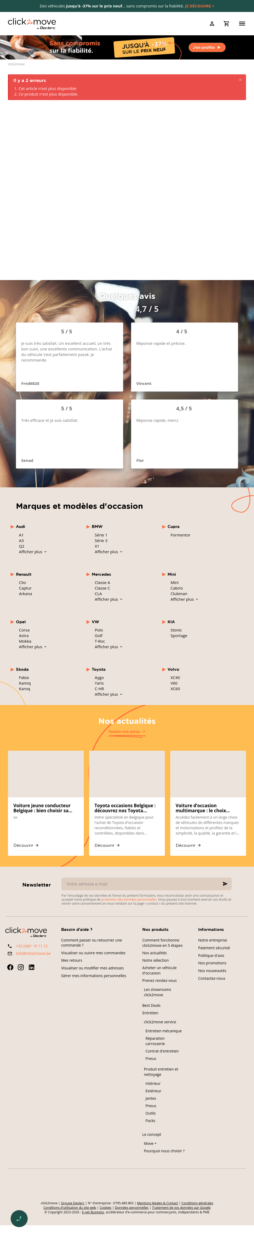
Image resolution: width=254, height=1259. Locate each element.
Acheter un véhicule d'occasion (159, 970)
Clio (22, 582)
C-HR (99, 688)
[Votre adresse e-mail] (146, 884)
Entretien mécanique (163, 1030)
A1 (21, 535)
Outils (150, 1113)
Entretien (150, 1012)
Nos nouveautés (212, 970)
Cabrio (176, 588)
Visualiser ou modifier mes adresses (92, 967)
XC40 (175, 677)
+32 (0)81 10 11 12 (32, 945)
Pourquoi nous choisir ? (164, 1150)
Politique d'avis (211, 955)
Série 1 (101, 535)
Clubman (178, 593)
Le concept (151, 1134)
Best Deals (151, 1005)
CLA (98, 593)
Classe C (102, 588)
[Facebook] (10, 967)
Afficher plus (31, 551)
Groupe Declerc (72, 1203)
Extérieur (153, 1090)
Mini (174, 582)
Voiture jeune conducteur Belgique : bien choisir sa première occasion (41, 808)
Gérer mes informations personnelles (93, 975)
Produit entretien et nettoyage (161, 1072)
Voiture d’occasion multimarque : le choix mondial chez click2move (203, 808)
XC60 (175, 688)
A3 (21, 540)
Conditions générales (197, 1203)
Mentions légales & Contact (157, 1203)
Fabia (24, 677)
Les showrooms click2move (157, 992)
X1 (97, 546)
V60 (173, 683)
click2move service (160, 1021)
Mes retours (71, 960)
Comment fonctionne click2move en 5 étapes (162, 943)
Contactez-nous (211, 978)
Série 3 (101, 540)
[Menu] (242, 23)
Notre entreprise (212, 940)
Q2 (21, 546)
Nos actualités (127, 720)
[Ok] (225, 884)
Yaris (99, 683)
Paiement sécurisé (214, 947)
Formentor (180, 535)
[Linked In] (31, 967)
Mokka (25, 641)
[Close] (240, 80)
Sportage (178, 635)
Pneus (150, 1058)
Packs (150, 1120)
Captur (25, 588)
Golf (98, 635)
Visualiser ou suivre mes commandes (93, 952)
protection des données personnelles (129, 899)
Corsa (24, 630)
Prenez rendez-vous (159, 980)
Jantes (150, 1098)
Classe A (102, 582)
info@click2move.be (33, 953)
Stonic (176, 630)
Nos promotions (212, 962)
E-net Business (93, 1212)
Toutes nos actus (124, 731)
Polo (99, 630)
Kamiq (25, 683)
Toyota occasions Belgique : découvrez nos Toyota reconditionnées (125, 808)
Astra (23, 635)
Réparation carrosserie (155, 1041)
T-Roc (100, 641)
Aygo (99, 677)
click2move (16, 64)
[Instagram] (21, 967)
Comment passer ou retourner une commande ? (91, 943)
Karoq (24, 688)
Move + (150, 1143)
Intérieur (153, 1083)
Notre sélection (155, 960)
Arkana (25, 593)
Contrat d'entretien (162, 1051)
